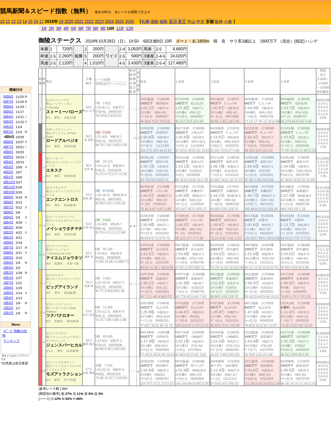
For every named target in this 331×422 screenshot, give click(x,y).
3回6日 (8, 212)
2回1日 (8, 278)
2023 (99, 21)
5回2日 (8, 127)
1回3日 (8, 303)
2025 (119, 21)
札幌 (145, 21)
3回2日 (8, 232)
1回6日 (8, 288)
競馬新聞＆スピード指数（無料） (45, 11)
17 (41, 21)
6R (80, 28)
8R (95, 28)
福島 (164, 21)
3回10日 (9, 192)
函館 (155, 21)
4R (65, 28)
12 (13, 21)
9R (102, 28)
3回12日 (9, 182)
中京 (200, 21)
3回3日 (8, 227)
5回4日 (8, 117)
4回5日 (8, 157)
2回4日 (8, 262)
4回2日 (8, 172)
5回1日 (8, 132)
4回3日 (8, 167)
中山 (191, 21)
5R (73, 28)
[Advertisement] (16, 55)
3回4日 (8, 222)
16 (36, 21)
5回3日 (8, 122)
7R (88, 28)
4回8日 (8, 142)
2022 (89, 21)
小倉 (228, 21)
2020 (68, 21)
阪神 (219, 21)
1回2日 (8, 308)
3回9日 (8, 197)
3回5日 (8, 217)
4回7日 (8, 147)
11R (120, 28)
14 (24, 21)
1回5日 (8, 293)
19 (61, 21)
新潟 (173, 22)
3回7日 (8, 207)
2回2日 (8, 273)
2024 (109, 21)
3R (58, 28)
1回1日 (8, 313)
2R (51, 28)
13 (19, 21)
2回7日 (8, 247)
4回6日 (8, 152)
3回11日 (9, 187)
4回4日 (8, 162)
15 (30, 21)
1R (43, 28)
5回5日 (8, 111)
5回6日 (8, 106)
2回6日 (8, 252)
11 (8, 21)
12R (129, 28)
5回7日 (8, 101)
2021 (79, 21)
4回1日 (8, 177)
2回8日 (8, 242)
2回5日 (8, 257)
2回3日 (8, 268)
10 (2, 21)
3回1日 (8, 237)
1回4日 (8, 298)
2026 (129, 21)
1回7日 (8, 283)
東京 (182, 22)
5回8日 (8, 96)
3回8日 (8, 202)
